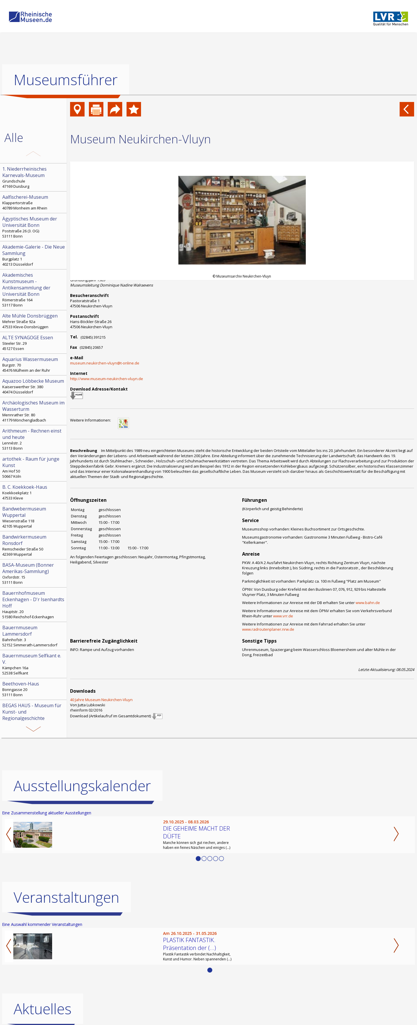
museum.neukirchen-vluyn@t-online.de (104, 363)
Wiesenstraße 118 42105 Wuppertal (33, 517)
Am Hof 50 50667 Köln (33, 467)
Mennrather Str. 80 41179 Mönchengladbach (33, 411)
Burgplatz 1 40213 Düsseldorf (33, 255)
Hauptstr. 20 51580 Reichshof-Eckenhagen (33, 604)
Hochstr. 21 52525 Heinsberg (33, 720)
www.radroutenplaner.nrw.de (268, 629)
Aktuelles (43, 1009)
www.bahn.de (368, 602)
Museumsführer (66, 80)
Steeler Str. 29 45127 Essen (33, 342)
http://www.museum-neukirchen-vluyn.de (106, 378)
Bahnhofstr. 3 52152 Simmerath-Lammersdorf (33, 636)
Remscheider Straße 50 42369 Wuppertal (33, 545)
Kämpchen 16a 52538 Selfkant (33, 664)
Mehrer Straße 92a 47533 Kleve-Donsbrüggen (33, 321)
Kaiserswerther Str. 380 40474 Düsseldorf (33, 386)
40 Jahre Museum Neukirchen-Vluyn (101, 699)
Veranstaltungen (66, 897)
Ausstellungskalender (82, 786)
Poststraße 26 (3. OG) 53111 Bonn (33, 227)
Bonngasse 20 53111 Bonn (33, 689)
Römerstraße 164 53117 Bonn (33, 290)
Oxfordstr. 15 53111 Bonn (33, 573)
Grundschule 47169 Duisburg (33, 177)
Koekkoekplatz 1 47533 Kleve (33, 492)
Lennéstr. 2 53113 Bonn (33, 439)
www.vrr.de (283, 616)
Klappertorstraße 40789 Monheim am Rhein (33, 202)
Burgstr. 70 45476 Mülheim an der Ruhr (33, 364)
